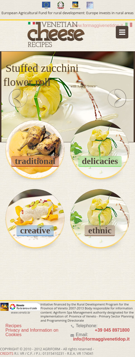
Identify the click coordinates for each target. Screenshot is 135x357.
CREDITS (6, 353)
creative (35, 230)
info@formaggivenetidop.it (101, 339)
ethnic (100, 230)
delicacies (100, 161)
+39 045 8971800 (112, 330)
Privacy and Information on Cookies (31, 332)
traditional (35, 161)
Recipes (13, 325)
